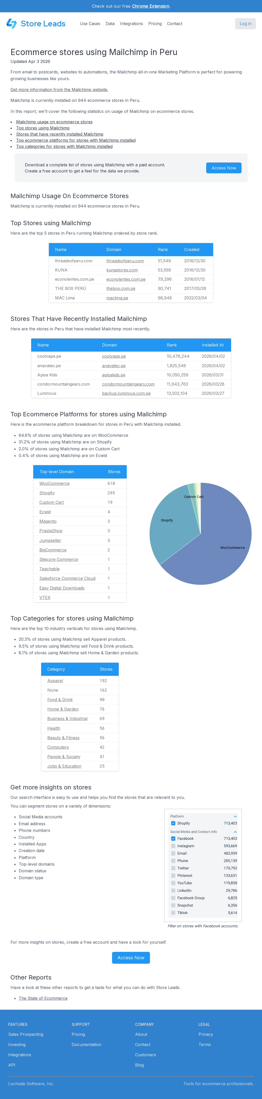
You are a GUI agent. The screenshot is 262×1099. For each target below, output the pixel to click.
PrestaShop (50, 530)
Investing (17, 1044)
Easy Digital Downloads (61, 588)
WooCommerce (54, 483)
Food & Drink (60, 699)
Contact (174, 23)
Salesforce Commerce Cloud (67, 578)
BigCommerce (53, 549)
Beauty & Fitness (63, 737)
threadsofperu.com (125, 260)
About (141, 1034)
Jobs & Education (64, 766)
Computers (58, 747)
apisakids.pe (113, 374)
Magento (48, 521)
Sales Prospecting (25, 1034)
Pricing (155, 23)
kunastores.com (122, 270)
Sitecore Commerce (58, 559)
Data (110, 23)
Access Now (224, 167)
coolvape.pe (114, 356)
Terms (205, 1044)
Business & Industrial (67, 718)
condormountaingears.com (128, 384)
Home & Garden (63, 709)
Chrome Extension (150, 6)
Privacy (206, 1034)
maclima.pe (117, 297)
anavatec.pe (114, 365)
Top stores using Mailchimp (43, 127)
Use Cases (90, 23)
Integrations (131, 23)
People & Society (63, 756)
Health (53, 728)
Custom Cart (51, 502)
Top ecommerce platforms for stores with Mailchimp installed (76, 140)
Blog (139, 1065)
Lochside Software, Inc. (31, 1083)
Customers (145, 1054)
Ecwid (45, 511)
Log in (246, 23)
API (11, 1065)
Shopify (46, 492)
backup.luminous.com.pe (126, 393)
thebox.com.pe (120, 288)
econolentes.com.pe (126, 279)
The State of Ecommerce (43, 998)
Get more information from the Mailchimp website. (59, 89)
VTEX (44, 597)
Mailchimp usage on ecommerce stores (54, 121)
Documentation (86, 1044)
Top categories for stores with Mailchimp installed (64, 146)
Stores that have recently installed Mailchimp (59, 134)
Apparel (55, 680)
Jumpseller (50, 540)
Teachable (49, 568)
